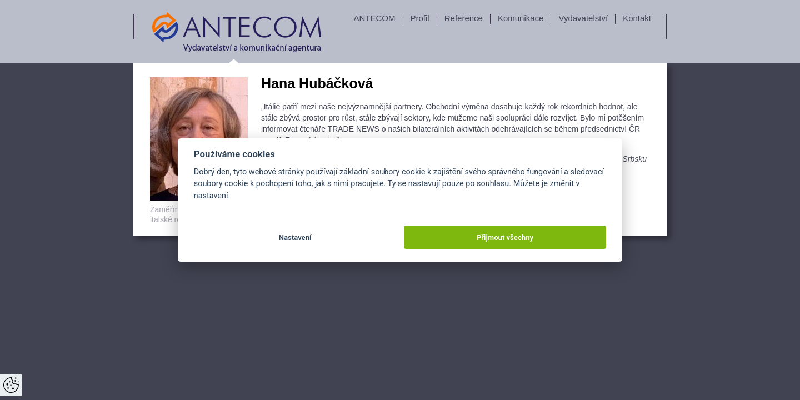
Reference (463, 18)
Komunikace (521, 18)
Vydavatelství (583, 18)
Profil (420, 18)
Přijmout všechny (505, 237)
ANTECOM (375, 18)
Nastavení (295, 237)
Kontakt (637, 18)
